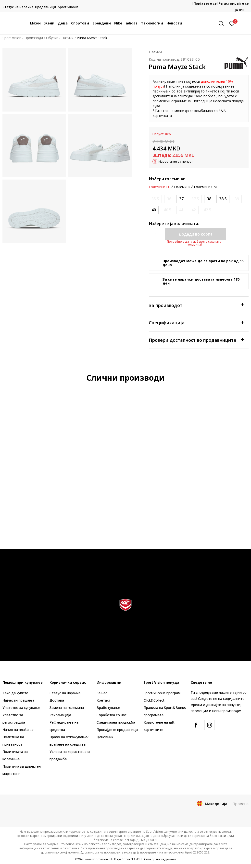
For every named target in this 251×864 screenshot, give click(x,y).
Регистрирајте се (233, 3)
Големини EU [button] (160, 187)
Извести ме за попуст (176, 161)
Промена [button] (240, 803)
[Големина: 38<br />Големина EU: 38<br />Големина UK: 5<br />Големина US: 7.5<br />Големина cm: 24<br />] (209, 199)
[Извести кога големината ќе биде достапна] (155, 199)
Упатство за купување (21, 707)
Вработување (108, 707)
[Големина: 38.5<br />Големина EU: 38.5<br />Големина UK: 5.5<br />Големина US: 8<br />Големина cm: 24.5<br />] (222, 199)
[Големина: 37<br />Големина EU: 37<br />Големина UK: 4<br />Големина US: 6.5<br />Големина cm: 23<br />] (181, 199)
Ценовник (105, 737)
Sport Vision (11, 37)
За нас (102, 693)
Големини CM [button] (205, 187)
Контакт (104, 700)
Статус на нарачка (65, 693)
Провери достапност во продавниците (196, 339)
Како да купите (15, 693)
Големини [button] (182, 187)
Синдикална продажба (116, 722)
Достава (57, 700)
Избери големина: (167, 179)
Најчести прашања (18, 700)
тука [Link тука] (156, 105)
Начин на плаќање (18, 729)
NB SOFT (137, 859)
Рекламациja (60, 715)
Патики (68, 37)
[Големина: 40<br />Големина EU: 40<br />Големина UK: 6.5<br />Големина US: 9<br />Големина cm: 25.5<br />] (154, 210)
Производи (34, 37)
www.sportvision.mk (99, 859)
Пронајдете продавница (117, 729)
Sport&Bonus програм (162, 693)
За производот (196, 305)
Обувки (52, 37)
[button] (222, 23)
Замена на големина (67, 707)
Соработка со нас (111, 715)
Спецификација (196, 322)
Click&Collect (154, 700)
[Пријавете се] (232, 23)
